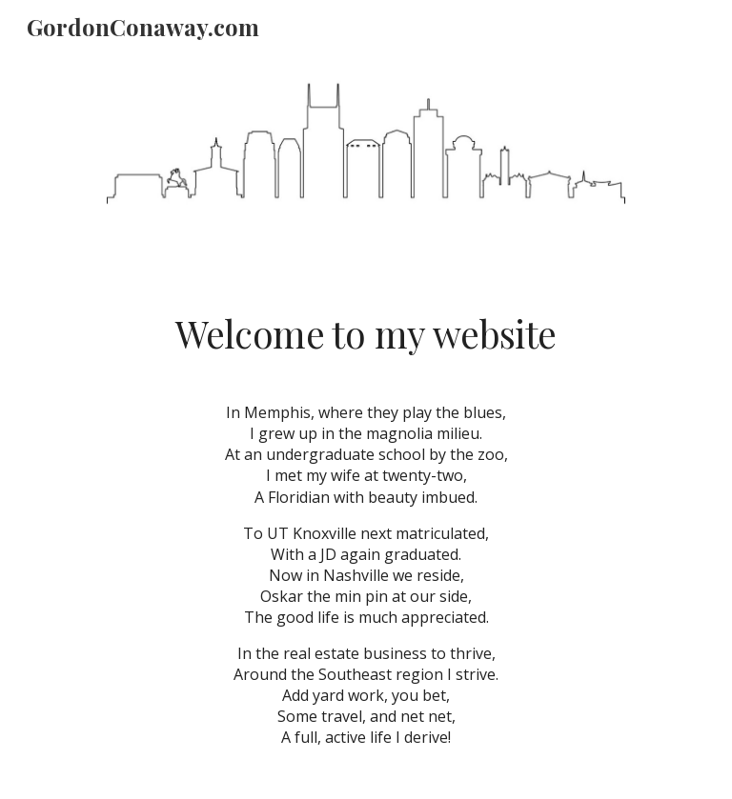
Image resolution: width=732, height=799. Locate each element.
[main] (365, 334)
